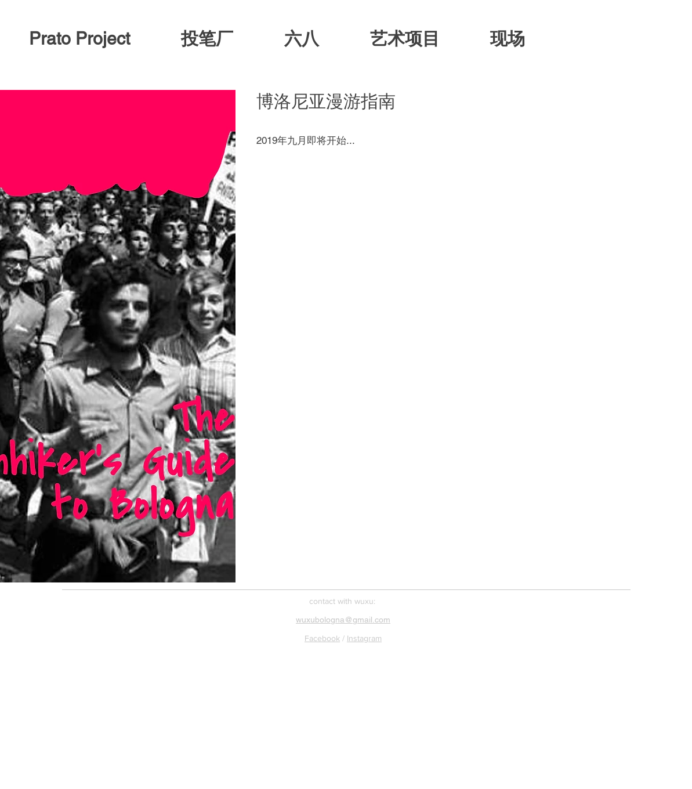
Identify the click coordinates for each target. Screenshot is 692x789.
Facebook (322, 638)
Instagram (364, 638)
